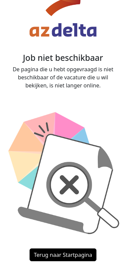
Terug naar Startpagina (63, 255)
